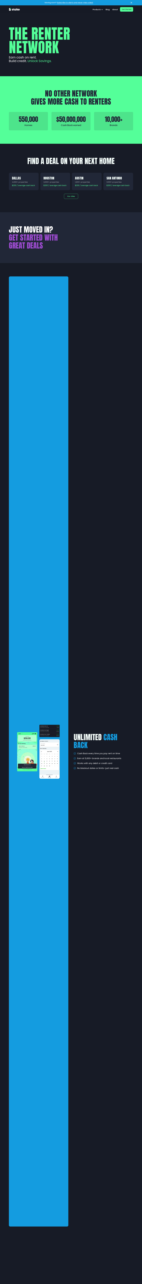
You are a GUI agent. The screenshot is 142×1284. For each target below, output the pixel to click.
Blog (108, 9)
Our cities (71, 196)
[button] (97, 9)
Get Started (126, 9)
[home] (15, 9)
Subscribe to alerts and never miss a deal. (75, 2)
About (115, 9)
